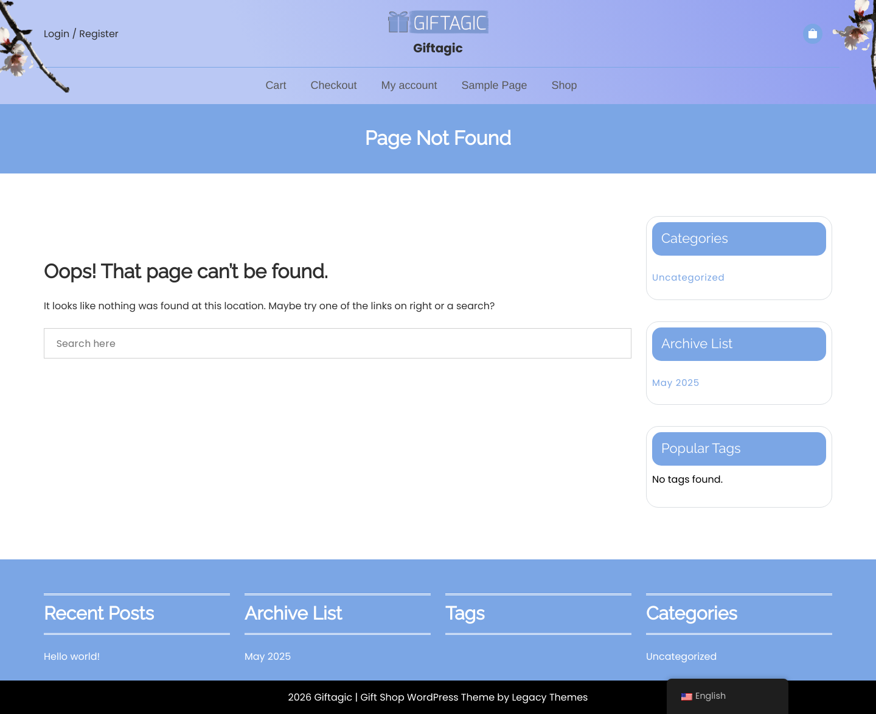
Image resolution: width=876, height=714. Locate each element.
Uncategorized (688, 277)
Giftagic (438, 48)
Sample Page (494, 85)
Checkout (333, 85)
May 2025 (676, 383)
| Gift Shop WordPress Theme (425, 697)
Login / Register (81, 34)
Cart (275, 85)
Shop (564, 85)
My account (409, 85)
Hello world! (72, 656)
